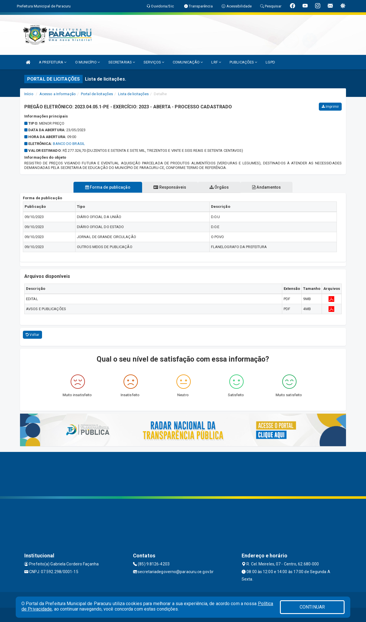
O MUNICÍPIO (87, 62)
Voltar (32, 335)
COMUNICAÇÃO (188, 62)
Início (28, 94)
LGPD (270, 62)
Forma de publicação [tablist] (106, 187)
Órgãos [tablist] (219, 187)
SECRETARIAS (121, 62)
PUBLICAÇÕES (243, 62)
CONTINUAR (312, 607)
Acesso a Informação (57, 94)
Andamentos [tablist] (267, 187)
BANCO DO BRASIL (69, 143)
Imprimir (330, 107)
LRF (216, 62)
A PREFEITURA (52, 62)
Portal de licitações (97, 94)
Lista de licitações (133, 94)
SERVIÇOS (154, 62)
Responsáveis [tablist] (169, 187)
